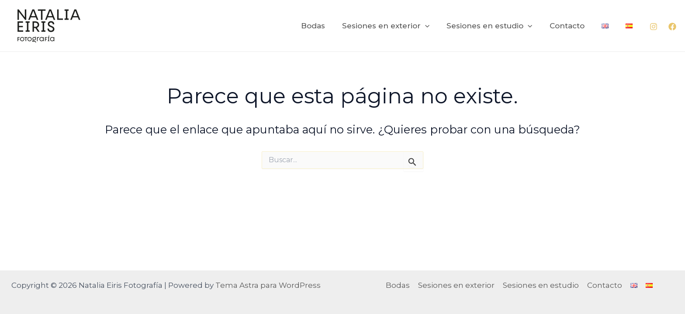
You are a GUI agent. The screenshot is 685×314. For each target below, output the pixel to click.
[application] (435, 25)
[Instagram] (653, 27)
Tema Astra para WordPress (268, 285)
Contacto (572, 25)
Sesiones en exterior (395, 25)
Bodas (325, 25)
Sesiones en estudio (497, 25)
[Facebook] (672, 27)
